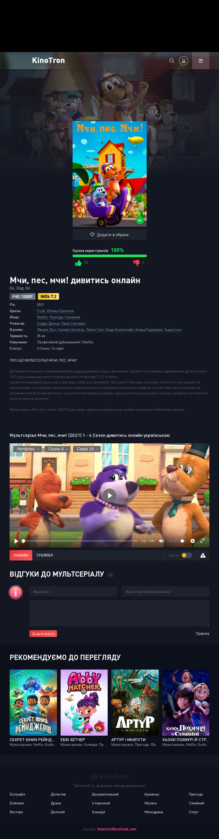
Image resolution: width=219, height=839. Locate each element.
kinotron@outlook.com (117, 829)
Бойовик (17, 803)
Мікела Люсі (46, 329)
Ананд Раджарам (149, 329)
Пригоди (56, 317)
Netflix (42, 317)
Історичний (101, 803)
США (41, 310)
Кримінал (151, 794)
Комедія (98, 812)
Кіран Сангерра (73, 323)
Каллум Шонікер (71, 329)
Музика (150, 803)
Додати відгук (43, 633)
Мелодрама (153, 812)
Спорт (193, 812)
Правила (202, 633)
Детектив (58, 794)
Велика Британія (60, 310)
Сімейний (72, 317)
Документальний (105, 794)
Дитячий (58, 812)
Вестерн (16, 812)
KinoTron (48, 60)
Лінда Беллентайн (119, 329)
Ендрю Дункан (48, 323)
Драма (56, 803)
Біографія (17, 794)
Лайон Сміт (95, 329)
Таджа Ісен (172, 329)
